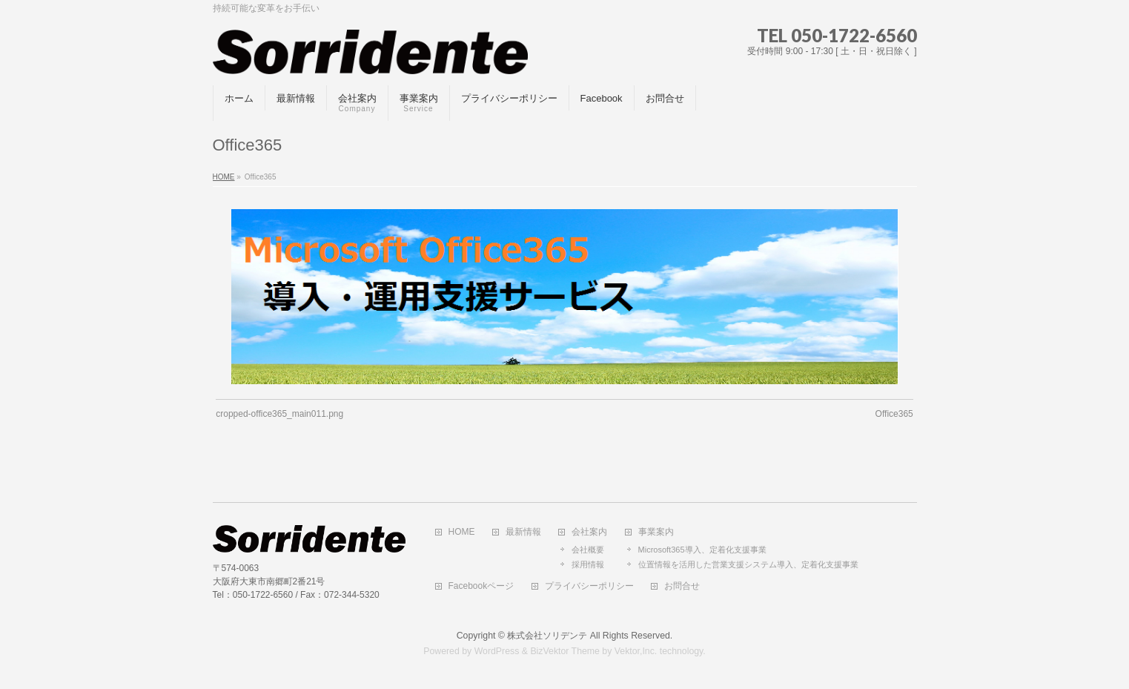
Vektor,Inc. (636, 651)
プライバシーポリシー (589, 586)
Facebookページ (481, 586)
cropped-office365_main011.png (279, 414)
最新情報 (523, 532)
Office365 (894, 414)
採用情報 (588, 564)
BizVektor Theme (565, 651)
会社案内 (589, 532)
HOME (461, 532)
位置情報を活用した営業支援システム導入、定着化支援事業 (748, 564)
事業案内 (656, 532)
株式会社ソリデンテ (547, 635)
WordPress (497, 651)
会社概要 (588, 549)
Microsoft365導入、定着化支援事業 (702, 549)
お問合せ (682, 586)
